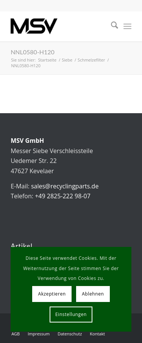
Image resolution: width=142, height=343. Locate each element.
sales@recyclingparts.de (64, 186)
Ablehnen (93, 294)
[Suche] (110, 26)
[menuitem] (110, 26)
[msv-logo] (59, 26)
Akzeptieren (52, 294)
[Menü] (127, 26)
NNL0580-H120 (33, 51)
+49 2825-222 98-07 (63, 196)
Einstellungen (71, 314)
